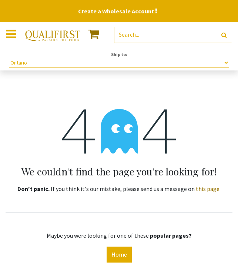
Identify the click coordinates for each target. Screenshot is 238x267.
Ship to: (119, 54)
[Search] (224, 35)
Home (119, 254)
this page (207, 188)
